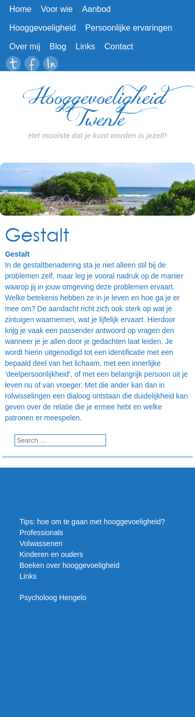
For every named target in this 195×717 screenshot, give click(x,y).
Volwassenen (41, 543)
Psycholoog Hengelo (53, 597)
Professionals (41, 532)
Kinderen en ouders (51, 554)
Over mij (25, 46)
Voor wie (56, 9)
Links (85, 46)
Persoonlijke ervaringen (128, 27)
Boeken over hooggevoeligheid (70, 565)
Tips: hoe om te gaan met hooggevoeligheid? (92, 521)
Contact (119, 46)
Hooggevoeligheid (42, 27)
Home (20, 9)
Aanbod (96, 9)
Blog (57, 46)
